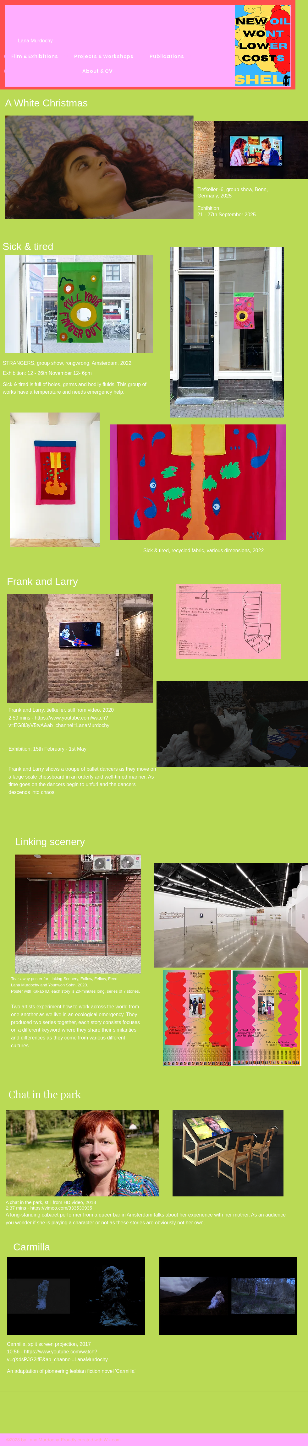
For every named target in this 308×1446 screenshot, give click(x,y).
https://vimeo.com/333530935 (61, 1208)
